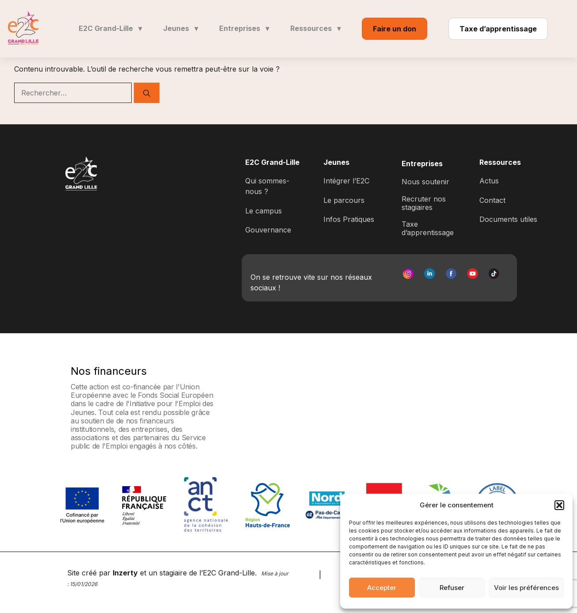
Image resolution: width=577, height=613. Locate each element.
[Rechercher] (146, 93)
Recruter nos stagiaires (424, 203)
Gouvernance (268, 229)
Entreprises (244, 28)
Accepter (381, 587)
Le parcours (343, 200)
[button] (559, 505)
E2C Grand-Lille (110, 28)
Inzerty (125, 572)
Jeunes (180, 28)
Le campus (263, 210)
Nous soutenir (425, 181)
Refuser (452, 587)
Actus (489, 180)
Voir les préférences (526, 587)
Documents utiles (508, 219)
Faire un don (394, 28)
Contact (492, 200)
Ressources (315, 28)
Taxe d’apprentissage (498, 28)
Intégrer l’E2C (346, 180)
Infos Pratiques (348, 219)
